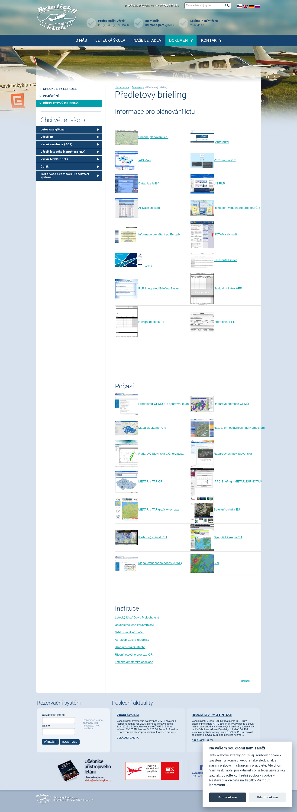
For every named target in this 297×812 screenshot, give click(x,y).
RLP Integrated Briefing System (148, 288)
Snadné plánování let (141, 137)
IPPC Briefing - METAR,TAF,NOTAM (226, 481)
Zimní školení (128, 715)
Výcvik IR (47, 137)
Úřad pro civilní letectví (130, 647)
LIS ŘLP (207, 183)
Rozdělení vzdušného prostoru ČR (225, 207)
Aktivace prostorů (137, 207)
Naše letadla (147, 40)
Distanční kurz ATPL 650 (212, 715)
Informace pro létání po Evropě (147, 234)
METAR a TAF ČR (139, 481)
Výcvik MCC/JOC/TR (54, 159)
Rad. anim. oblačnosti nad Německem (227, 427)
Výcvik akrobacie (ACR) (56, 144)
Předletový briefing (61, 103)
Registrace (69, 742)
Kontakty (211, 40)
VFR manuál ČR (213, 160)
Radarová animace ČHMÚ (219, 404)
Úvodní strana (122, 87)
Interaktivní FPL (212, 322)
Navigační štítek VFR (216, 288)
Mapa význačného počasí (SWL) (148, 563)
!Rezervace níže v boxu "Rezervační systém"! (65, 175)
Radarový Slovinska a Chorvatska (149, 453)
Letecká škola (110, 40)
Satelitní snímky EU (215, 509)
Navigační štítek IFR (140, 322)
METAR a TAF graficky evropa (147, 509)
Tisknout (245, 680)
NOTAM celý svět (213, 234)
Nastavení (217, 785)
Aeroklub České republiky (132, 639)
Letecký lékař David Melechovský (137, 617)
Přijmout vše (227, 797)
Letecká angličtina (52, 129)
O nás (81, 40)
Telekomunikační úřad (129, 632)
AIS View (144, 160)
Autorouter (222, 142)
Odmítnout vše (267, 797)
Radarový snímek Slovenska (221, 453)
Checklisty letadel (60, 89)
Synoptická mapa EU (216, 537)
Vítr (217, 563)
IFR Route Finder (213, 260)
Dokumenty (181, 40)
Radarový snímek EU (141, 537)
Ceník (44, 166)
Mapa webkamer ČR (140, 427)
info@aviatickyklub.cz (139, 5)
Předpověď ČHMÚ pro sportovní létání (152, 404)
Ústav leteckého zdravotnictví (134, 625)
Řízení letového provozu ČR (134, 654)
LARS (148, 265)
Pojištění (51, 96)
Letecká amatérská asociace (134, 662)
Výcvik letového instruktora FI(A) (63, 151)
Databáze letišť (136, 183)
